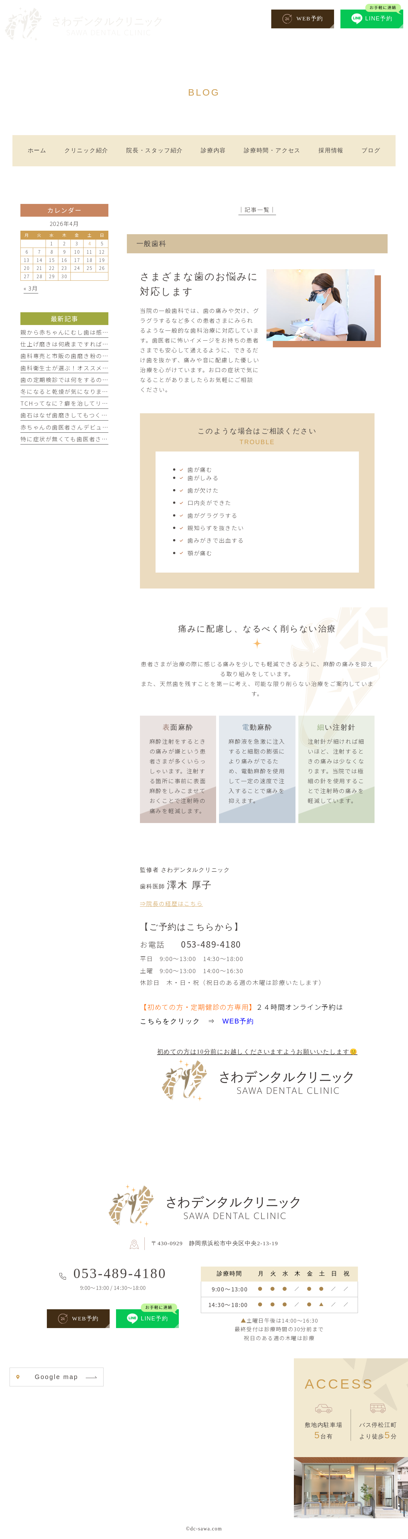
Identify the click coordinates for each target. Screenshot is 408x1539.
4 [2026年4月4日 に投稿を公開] (89, 243)
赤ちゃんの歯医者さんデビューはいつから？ (83, 427)
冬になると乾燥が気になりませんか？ (73, 391)
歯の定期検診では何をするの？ (64, 379)
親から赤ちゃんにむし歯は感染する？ (73, 332)
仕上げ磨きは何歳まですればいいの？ (73, 344)
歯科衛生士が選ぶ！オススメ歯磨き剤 (73, 368)
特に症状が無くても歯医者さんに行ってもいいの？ (92, 439)
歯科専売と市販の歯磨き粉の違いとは (73, 355)
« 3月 (31, 288)
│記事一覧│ (257, 209)
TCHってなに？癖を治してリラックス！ (76, 403)
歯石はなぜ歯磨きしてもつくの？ (67, 415)
